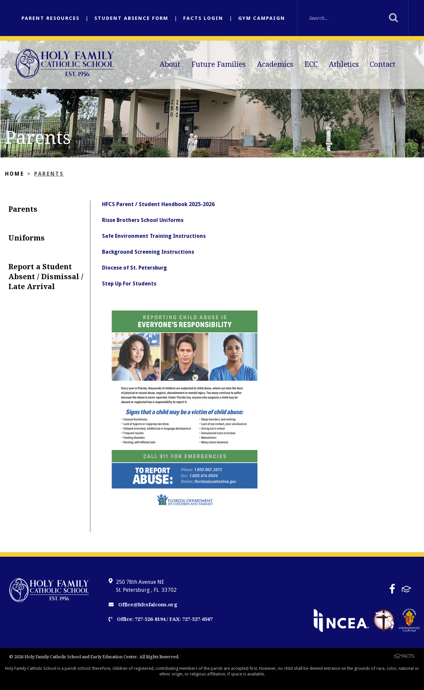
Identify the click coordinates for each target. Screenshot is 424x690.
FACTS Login (203, 18)
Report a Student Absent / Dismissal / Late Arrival (45, 277)
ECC (311, 64)
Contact (383, 64)
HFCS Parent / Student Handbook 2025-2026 (158, 204)
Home (14, 174)
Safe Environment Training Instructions (154, 236)
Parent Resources (51, 18)
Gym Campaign (261, 18)
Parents (49, 174)
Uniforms (26, 238)
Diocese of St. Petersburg (134, 268)
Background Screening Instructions (148, 252)
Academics (275, 64)
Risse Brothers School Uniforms (143, 220)
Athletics (344, 64)
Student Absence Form (131, 18)
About (170, 64)
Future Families (218, 64)
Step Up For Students (129, 283)
